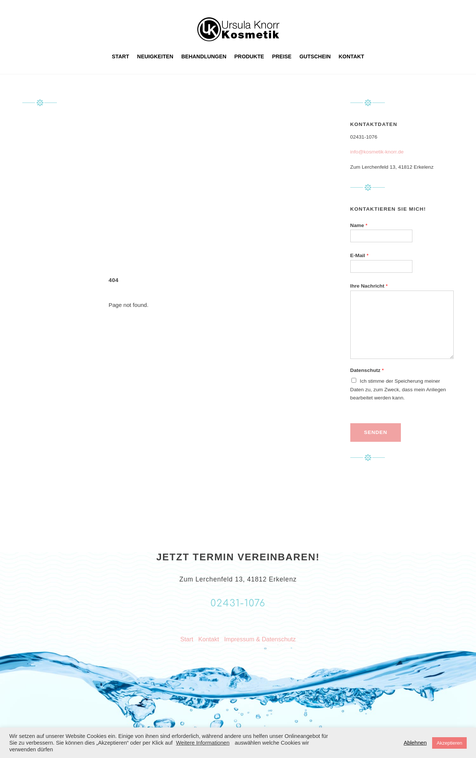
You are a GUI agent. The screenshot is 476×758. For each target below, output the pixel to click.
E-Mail (359, 255)
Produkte (249, 56)
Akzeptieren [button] (449, 743)
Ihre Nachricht (369, 286)
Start (120, 56)
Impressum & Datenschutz (260, 639)
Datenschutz (367, 370)
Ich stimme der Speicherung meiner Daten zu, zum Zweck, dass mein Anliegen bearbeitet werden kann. (398, 389)
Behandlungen (203, 56)
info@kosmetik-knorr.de (377, 152)
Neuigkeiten (155, 56)
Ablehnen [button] (415, 743)
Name (358, 225)
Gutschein (315, 56)
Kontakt (351, 56)
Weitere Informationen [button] (202, 743)
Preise (282, 56)
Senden (375, 432)
